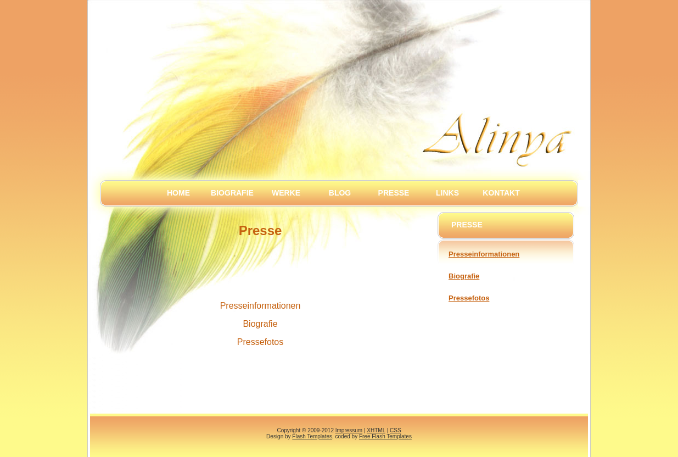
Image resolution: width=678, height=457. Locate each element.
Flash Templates (312, 436)
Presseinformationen (484, 254)
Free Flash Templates (385, 436)
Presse (394, 192)
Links (447, 192)
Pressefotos (469, 298)
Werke (286, 192)
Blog (340, 192)
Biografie (232, 192)
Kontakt (501, 192)
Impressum (348, 430)
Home (178, 192)
